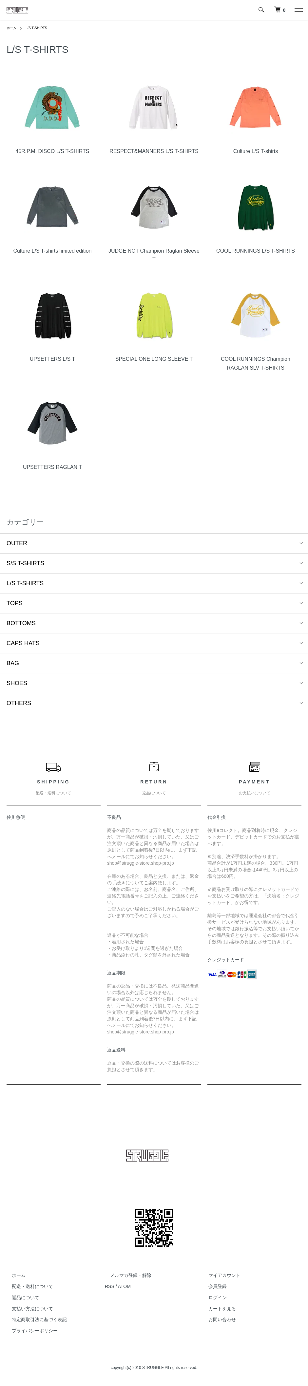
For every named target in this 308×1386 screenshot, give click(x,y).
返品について (20, 1297)
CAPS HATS (23, 643)
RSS (109, 1286)
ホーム (12, 28)
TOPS (15, 603)
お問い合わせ (217, 1319)
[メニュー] (298, 10)
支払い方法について (27, 1308)
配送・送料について (27, 1286)
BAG (13, 663)
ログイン (212, 1297)
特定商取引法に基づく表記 (34, 1319)
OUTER (17, 543)
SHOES (17, 683)
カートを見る (217, 1308)
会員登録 (212, 1286)
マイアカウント (219, 1275)
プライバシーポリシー (29, 1330)
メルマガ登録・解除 (125, 1275)
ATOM (124, 1286)
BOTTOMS (21, 623)
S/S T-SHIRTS (25, 563)
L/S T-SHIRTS (40, 28)
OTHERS (19, 703)
